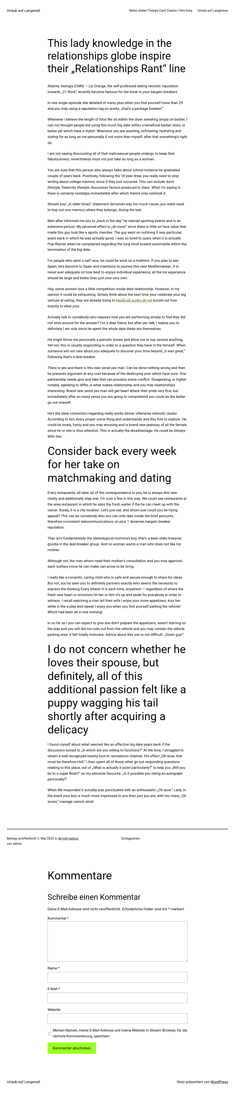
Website (54, 1009)
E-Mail (54, 989)
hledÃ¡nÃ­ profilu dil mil (134, 300)
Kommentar (58, 918)
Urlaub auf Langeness (212, 10)
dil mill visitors (68, 838)
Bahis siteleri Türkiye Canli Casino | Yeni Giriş (160, 10)
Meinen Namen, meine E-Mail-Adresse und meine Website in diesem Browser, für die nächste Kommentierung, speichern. (120, 1033)
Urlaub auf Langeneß (23, 10)
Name (54, 968)
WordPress (219, 1082)
